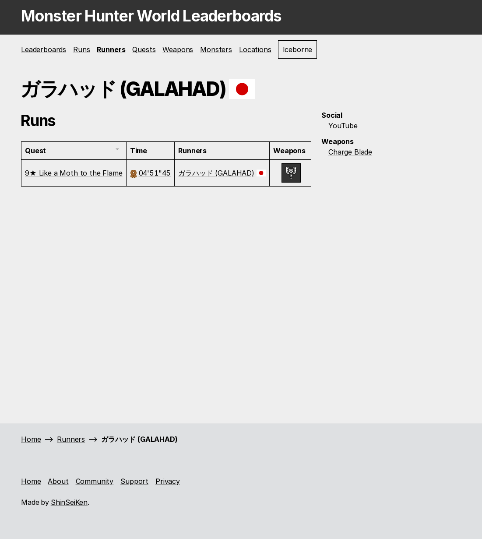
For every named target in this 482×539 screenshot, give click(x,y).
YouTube (343, 125)
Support (134, 481)
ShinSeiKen (69, 502)
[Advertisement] (391, 222)
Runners (111, 49)
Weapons (177, 49)
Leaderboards (43, 49)
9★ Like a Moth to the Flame (74, 173)
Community (95, 481)
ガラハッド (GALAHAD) (216, 173)
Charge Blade (350, 152)
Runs (81, 49)
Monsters (216, 49)
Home (31, 439)
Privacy (167, 481)
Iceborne (298, 49)
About (58, 481)
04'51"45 (155, 173)
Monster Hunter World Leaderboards (151, 16)
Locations (255, 49)
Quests (143, 49)
